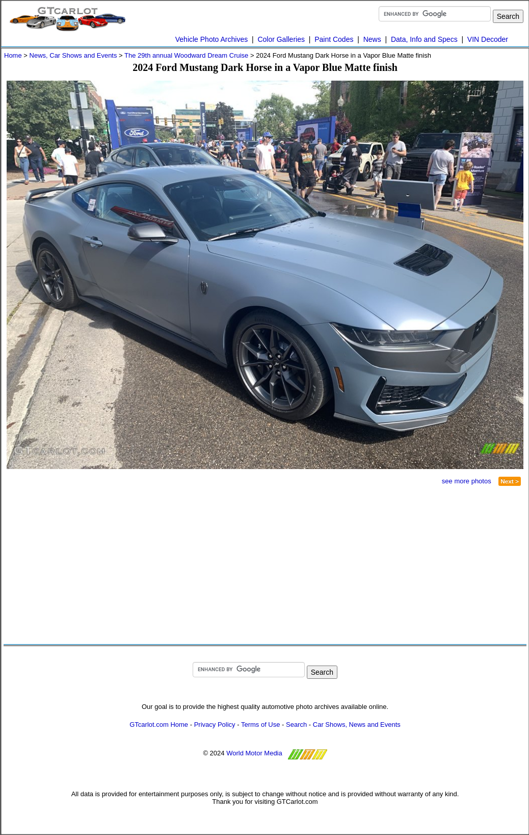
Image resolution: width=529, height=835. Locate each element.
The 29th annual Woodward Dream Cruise (186, 55)
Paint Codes (333, 39)
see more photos (466, 481)
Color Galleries (281, 39)
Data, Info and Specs (424, 39)
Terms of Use (260, 724)
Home (13, 55)
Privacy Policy (214, 724)
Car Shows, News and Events (357, 724)
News (372, 39)
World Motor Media (254, 753)
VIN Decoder (487, 39)
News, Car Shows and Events (73, 55)
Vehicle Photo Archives (211, 39)
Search (296, 724)
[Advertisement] (139, 565)
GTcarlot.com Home (158, 724)
